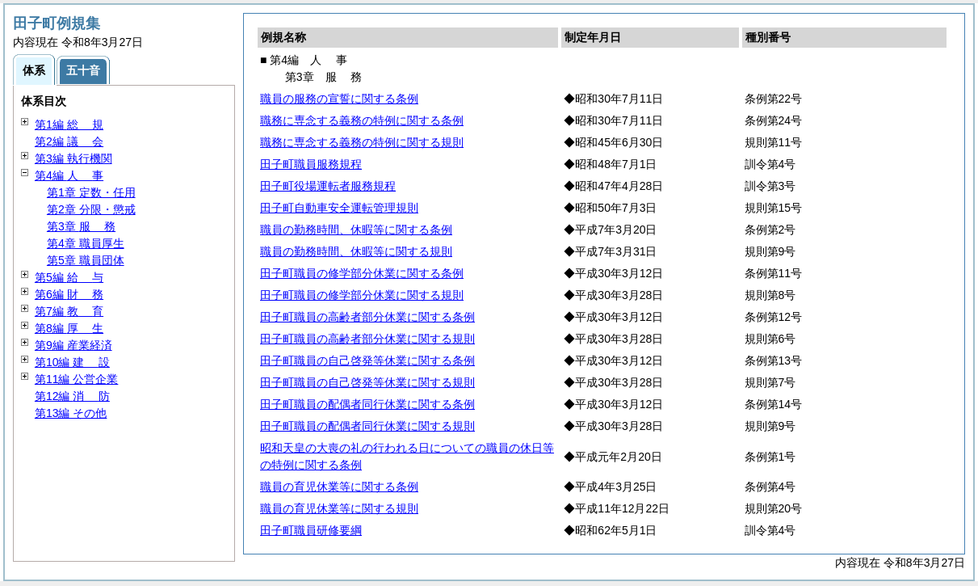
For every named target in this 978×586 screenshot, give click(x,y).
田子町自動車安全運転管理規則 (339, 207)
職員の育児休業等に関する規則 (339, 508)
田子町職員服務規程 (311, 164)
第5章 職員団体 (85, 260)
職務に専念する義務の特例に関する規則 (362, 142)
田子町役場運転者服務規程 (328, 185)
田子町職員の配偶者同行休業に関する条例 (367, 404)
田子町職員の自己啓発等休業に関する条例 (367, 360)
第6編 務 (69, 294)
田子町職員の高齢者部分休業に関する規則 (367, 338)
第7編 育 (69, 311)
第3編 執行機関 (73, 158)
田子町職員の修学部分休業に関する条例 (362, 273)
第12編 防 (72, 396)
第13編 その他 (71, 413)
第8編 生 (69, 328)
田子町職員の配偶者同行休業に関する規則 (367, 425)
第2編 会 (69, 141)
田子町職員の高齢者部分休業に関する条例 (367, 316)
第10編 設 (72, 362)
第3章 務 (81, 226)
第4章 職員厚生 (85, 243)
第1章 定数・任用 (91, 192)
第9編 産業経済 (73, 345)
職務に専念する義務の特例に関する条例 (362, 120)
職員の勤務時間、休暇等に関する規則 (356, 251)
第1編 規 (69, 124)
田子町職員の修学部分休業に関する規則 (362, 295)
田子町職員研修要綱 (311, 530)
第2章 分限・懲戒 (91, 209)
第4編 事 (69, 175)
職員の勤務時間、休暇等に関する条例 (356, 229)
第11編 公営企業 (76, 379)
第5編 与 (69, 277)
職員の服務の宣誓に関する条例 (339, 98)
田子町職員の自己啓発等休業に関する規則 (367, 382)
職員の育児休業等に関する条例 (339, 486)
